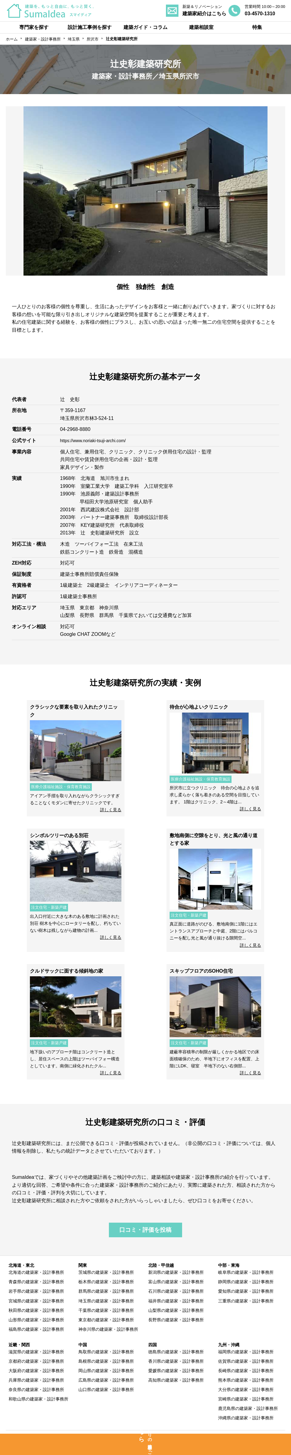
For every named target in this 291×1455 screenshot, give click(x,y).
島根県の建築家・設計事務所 (106, 1361)
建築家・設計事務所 (43, 39)
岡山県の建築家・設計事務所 (106, 1370)
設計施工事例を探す (90, 27)
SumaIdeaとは (44, 1437)
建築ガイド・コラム (145, 27)
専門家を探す (33, 27)
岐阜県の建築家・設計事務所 (246, 1272)
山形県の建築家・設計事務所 (36, 1319)
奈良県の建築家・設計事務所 (36, 1389)
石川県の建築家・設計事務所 (176, 1291)
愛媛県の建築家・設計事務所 (176, 1370)
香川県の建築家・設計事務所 (176, 1361)
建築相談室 (201, 27)
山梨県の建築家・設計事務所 (176, 1310)
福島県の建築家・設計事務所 (36, 1329)
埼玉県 (74, 39)
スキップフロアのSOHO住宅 (201, 971)
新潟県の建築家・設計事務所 (176, 1272)
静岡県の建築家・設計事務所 (246, 1281)
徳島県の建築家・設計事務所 (176, 1351)
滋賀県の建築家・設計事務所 (36, 1351)
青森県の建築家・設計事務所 (36, 1281)
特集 (257, 27)
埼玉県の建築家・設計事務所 (106, 1300)
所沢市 (93, 39)
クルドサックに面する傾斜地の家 (66, 971)
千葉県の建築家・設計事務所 (106, 1310)
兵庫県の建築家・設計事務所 (36, 1380)
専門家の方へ (119, 1437)
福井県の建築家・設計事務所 (176, 1300)
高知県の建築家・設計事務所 (176, 1380)
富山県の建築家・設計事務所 (176, 1281)
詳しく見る (110, 809)
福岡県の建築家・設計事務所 (246, 1351)
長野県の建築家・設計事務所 (176, 1319)
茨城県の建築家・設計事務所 (106, 1272)
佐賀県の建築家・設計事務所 (246, 1361)
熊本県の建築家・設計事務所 (246, 1380)
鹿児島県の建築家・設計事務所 (248, 1408)
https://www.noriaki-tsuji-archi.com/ (97, 440)
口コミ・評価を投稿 (145, 1230)
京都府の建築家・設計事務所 (36, 1361)
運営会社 (253, 1437)
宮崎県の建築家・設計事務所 (246, 1399)
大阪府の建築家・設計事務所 (36, 1370)
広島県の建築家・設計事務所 (106, 1380)
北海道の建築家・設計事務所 (36, 1272)
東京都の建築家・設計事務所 (106, 1319)
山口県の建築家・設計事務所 (106, 1389)
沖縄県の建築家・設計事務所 (246, 1417)
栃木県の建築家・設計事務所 (106, 1281)
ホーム (12, 39)
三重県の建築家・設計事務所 (246, 1300)
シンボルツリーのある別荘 (59, 835)
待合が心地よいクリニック (199, 707)
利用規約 (189, 1437)
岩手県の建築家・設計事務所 (36, 1291)
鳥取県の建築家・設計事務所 (106, 1351)
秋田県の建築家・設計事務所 (36, 1310)
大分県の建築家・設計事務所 (246, 1389)
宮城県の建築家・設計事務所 (36, 1300)
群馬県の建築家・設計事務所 (106, 1291)
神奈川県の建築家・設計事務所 (108, 1329)
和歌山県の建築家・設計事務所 (38, 1399)
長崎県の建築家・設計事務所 (246, 1370)
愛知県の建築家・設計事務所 (246, 1291)
